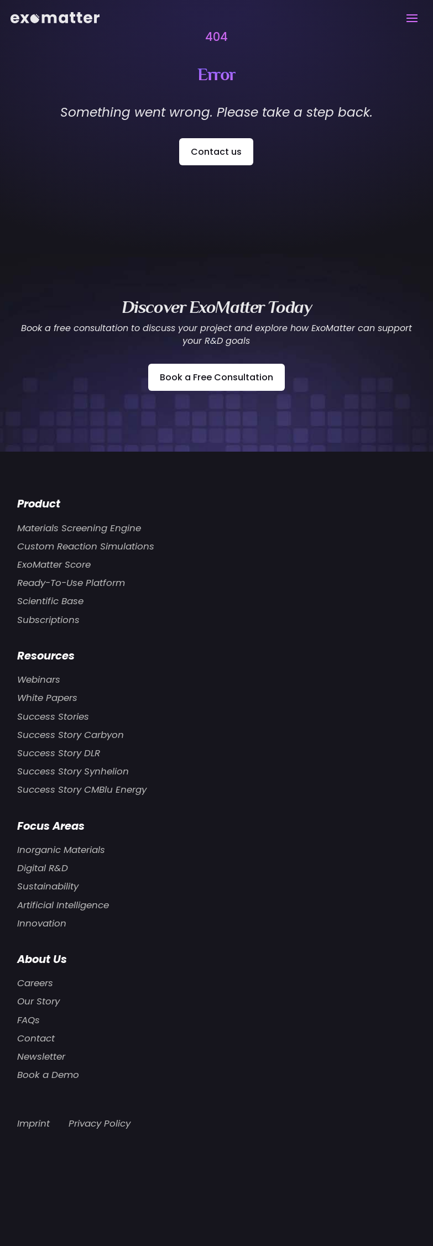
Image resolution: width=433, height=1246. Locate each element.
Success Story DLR (58, 753)
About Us (42, 959)
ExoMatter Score (54, 564)
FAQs (28, 1020)
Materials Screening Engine (79, 528)
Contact (36, 1038)
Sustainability (48, 886)
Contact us (216, 151)
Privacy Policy (100, 1123)
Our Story (38, 1001)
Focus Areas (51, 826)
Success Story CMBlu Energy (82, 789)
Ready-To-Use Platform (71, 582)
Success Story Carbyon (70, 734)
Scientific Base (50, 601)
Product (38, 503)
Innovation (41, 923)
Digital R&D (42, 868)
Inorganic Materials (61, 849)
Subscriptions (48, 619)
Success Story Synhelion (73, 771)
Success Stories (53, 716)
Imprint (33, 1123)
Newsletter (41, 1056)
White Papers (47, 697)
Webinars (38, 679)
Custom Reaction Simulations (85, 546)
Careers (35, 983)
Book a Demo (48, 1074)
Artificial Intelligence (63, 905)
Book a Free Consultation (216, 377)
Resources (46, 655)
